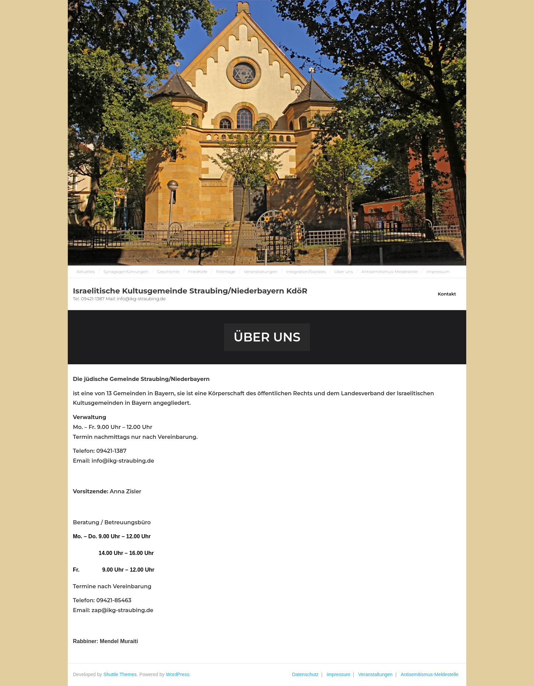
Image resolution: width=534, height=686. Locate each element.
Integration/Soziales (306, 271)
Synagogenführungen (126, 271)
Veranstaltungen (261, 271)
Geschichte (168, 271)
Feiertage (225, 271)
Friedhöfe (197, 271)
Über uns (343, 271)
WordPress (177, 674)
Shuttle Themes (120, 674)
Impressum (438, 271)
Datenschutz (305, 674)
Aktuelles (85, 271)
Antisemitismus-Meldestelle (389, 271)
